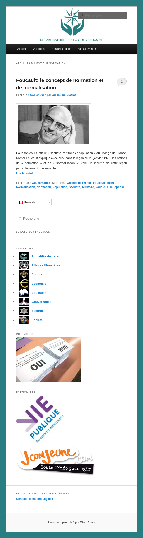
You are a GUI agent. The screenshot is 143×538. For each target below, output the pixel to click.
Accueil (22, 48)
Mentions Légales (41, 499)
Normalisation (25, 187)
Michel (110, 182)
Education (31, 292)
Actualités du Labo (37, 256)
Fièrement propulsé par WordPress (71, 522)
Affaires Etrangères (38, 265)
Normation (44, 187)
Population (59, 187)
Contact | (22, 499)
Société (29, 320)
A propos (38, 48)
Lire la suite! (24, 173)
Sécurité (74, 187)
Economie (31, 283)
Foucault (99, 182)
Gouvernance (41, 182)
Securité (30, 311)
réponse (115, 187)
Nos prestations (61, 48)
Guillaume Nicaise (64, 95)
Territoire (88, 187)
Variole (100, 187)
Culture (29, 274)
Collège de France (79, 182)
